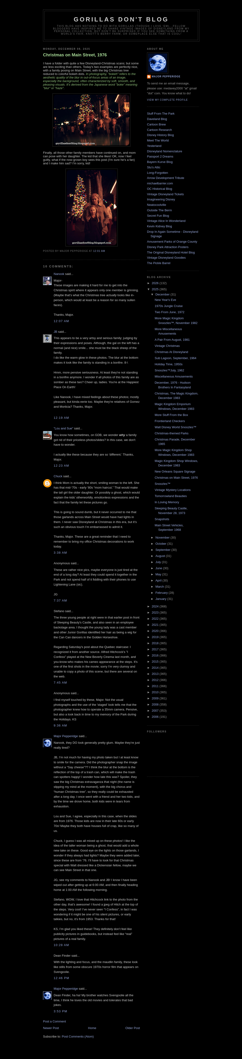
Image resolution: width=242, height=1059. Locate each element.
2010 (156, 692)
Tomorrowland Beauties (171, 496)
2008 (156, 704)
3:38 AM (60, 552)
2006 (156, 716)
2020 (156, 631)
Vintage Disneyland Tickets (165, 194)
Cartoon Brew (156, 124)
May (159, 574)
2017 (156, 649)
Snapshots (162, 519)
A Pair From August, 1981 (172, 339)
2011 (156, 686)
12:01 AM (99, 251)
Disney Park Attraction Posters (168, 247)
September (163, 550)
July (159, 562)
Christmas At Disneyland (171, 352)
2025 (156, 289)
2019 (156, 637)
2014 (156, 667)
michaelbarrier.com (160, 183)
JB (55, 331)
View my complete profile (167, 100)
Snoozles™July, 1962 (169, 370)
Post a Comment (54, 1021)
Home (92, 1028)
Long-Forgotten (157, 172)
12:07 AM (61, 321)
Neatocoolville (156, 205)
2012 (156, 680)
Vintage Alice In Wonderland (166, 221)
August (161, 556)
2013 (156, 674)
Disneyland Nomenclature (164, 151)
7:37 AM (60, 600)
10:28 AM (61, 945)
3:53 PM (60, 1011)
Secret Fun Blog (158, 215)
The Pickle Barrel (158, 263)
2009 (156, 698)
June (159, 568)
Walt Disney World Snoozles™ (175, 427)
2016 (156, 655)
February (162, 592)
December (163, 294)
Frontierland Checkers (170, 421)
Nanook (59, 274)
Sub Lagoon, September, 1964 (175, 358)
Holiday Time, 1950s (168, 364)
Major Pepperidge (66, 736)
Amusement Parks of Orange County (172, 241)
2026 (156, 283)
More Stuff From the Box (171, 415)
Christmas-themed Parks (171, 433)
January (161, 599)
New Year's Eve (165, 300)
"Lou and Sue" (63, 428)
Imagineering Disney (161, 199)
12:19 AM (61, 417)
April (159, 580)
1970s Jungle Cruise (169, 306)
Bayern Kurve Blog (160, 162)
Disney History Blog (160, 135)
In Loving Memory (167, 502)
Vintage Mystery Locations (172, 490)
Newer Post (51, 1028)
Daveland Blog (157, 119)
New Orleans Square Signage (175, 471)
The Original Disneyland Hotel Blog (171, 252)
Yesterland (154, 146)
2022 (156, 618)
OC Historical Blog (159, 189)
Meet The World (158, 140)
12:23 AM (61, 465)
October (161, 543)
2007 (156, 710)
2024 (156, 606)
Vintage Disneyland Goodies (166, 257)
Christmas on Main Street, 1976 (75, 55)
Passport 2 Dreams (160, 156)
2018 (156, 643)
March (160, 586)
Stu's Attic (153, 167)
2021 (156, 625)
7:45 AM (60, 682)
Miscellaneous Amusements (174, 376)
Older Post (132, 1028)
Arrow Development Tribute (165, 178)
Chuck (58, 476)
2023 (156, 612)
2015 (156, 661)
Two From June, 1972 (169, 312)
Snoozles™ (162, 484)
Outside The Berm (159, 210)
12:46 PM (61, 978)
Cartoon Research (159, 130)
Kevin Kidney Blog (159, 226)
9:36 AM (60, 725)
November (163, 537)
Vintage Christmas (167, 346)
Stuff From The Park (161, 113)
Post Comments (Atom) (78, 1036)
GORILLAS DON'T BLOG (121, 19)
